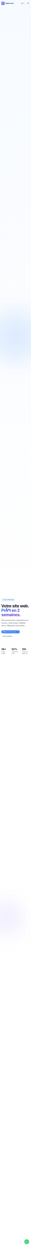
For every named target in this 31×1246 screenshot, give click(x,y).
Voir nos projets (7, 636)
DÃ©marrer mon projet (10, 631)
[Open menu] (28, 3)
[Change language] (22, 3)
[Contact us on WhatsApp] (26, 1241)
